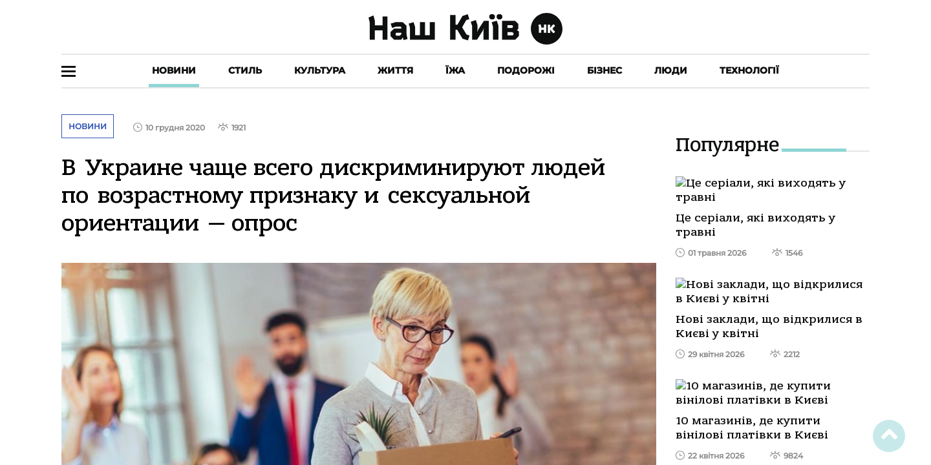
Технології (749, 70)
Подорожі (526, 70)
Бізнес (604, 70)
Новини (174, 70)
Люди (670, 70)
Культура (319, 70)
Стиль (245, 70)
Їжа (455, 70)
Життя (395, 70)
